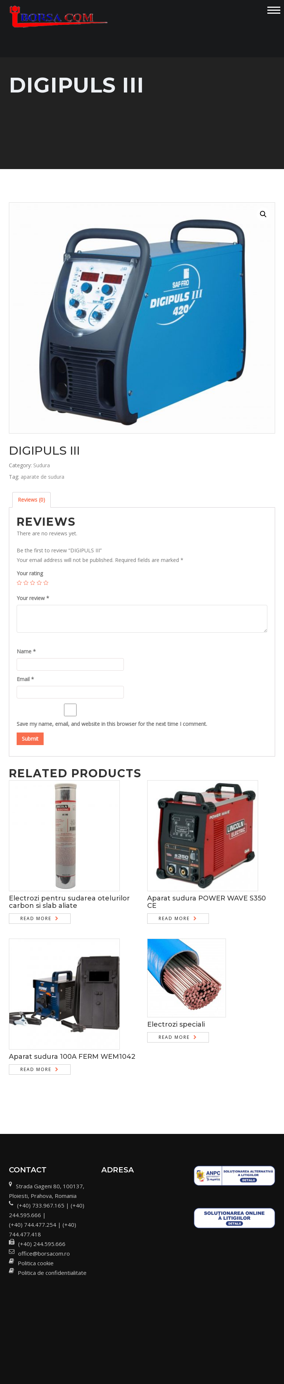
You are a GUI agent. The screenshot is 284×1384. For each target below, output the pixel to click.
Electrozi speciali (176, 1024)
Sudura (41, 465)
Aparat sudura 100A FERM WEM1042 (72, 1057)
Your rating (30, 573)
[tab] (31, 500)
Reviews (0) (31, 499)
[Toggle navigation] (274, 10)
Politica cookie (36, 1263)
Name (26, 651)
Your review (33, 598)
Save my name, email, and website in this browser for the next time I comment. (112, 723)
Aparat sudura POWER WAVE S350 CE (206, 902)
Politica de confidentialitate (52, 1272)
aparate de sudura (42, 476)
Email (25, 679)
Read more (35, 918)
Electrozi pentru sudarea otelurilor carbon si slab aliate (69, 902)
